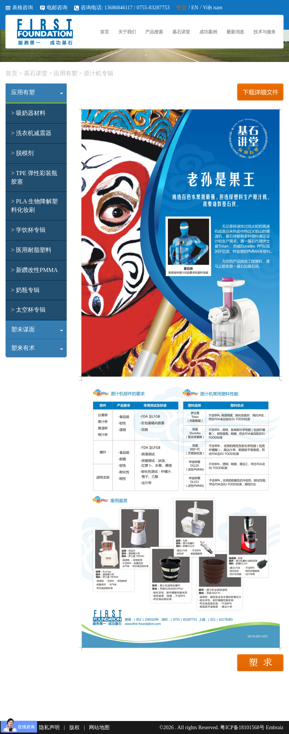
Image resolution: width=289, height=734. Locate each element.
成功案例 (208, 32)
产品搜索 (154, 32)
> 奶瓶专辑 (25, 290)
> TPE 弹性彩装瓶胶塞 (34, 177)
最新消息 (235, 32)
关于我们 (127, 32)
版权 (74, 727)
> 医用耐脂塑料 (31, 250)
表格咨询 (22, 7)
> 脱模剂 (22, 153)
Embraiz (274, 727)
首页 (104, 32)
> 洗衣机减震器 (31, 133)
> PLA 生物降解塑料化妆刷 (34, 205)
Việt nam (212, 7)
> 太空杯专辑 (28, 310)
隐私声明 (49, 727)
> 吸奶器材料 (28, 113)
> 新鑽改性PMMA (34, 270)
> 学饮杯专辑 (28, 230)
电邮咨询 (57, 7)
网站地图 (99, 727)
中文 (181, 7)
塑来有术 (37, 348)
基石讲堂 (181, 32)
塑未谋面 (37, 329)
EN (194, 7)
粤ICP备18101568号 (242, 727)
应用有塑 (65, 73)
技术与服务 (264, 32)
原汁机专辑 (97, 73)
